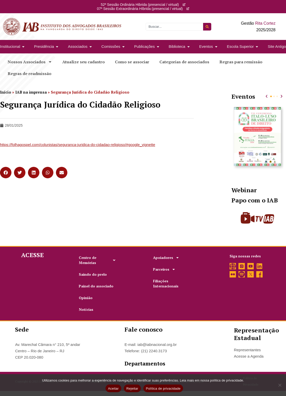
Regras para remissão (240, 62)
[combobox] (174, 27)
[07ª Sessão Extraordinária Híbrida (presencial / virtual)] (188, 8)
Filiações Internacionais (165, 283)
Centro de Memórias (97, 260)
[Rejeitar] (279, 385)
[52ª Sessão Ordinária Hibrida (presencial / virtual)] (184, 4)
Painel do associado (96, 286)
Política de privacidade (163, 388)
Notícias (86, 309)
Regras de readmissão (29, 73)
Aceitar (113, 388)
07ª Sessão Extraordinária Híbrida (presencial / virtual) (140, 9)
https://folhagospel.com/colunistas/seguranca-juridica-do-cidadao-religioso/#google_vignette (77, 144)
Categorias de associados (184, 62)
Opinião (86, 297)
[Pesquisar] (207, 27)
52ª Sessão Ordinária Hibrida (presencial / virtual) (140, 5)
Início (5, 92)
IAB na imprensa (31, 92)
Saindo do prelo (93, 274)
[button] (5, 172)
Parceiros (164, 269)
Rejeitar (132, 388)
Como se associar (132, 62)
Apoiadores (166, 257)
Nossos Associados (30, 61)
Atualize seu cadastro (83, 62)
